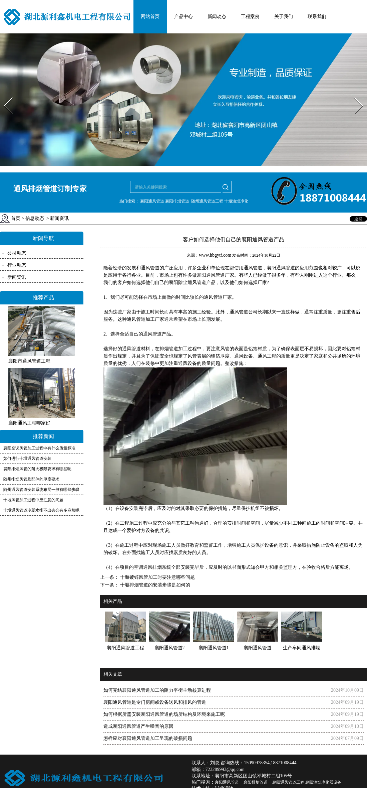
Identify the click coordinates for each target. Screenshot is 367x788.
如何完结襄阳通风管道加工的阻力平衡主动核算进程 (157, 690)
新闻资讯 (16, 277)
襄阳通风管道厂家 (215, 275)
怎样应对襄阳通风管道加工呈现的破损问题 (147, 738)
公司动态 (16, 253)
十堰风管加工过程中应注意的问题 (33, 500)
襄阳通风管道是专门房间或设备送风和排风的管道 (154, 702)
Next (354, 95)
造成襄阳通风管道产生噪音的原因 (138, 726)
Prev (4, 95)
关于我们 (283, 16)
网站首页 (150, 16)
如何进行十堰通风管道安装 (27, 458)
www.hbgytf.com (215, 255)
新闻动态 (217, 16)
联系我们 (317, 16)
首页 (15, 218)
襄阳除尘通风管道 (187, 282)
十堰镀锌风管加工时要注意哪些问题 (157, 577)
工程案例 (250, 16)
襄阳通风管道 (281, 267)
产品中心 (183, 16)
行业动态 (16, 265)
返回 (358, 219)
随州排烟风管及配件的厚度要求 (31, 479)
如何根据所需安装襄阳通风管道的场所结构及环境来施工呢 (164, 714)
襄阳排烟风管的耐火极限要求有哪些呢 (37, 469)
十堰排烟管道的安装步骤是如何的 (154, 584)
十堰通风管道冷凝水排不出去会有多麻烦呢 (41, 510)
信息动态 (34, 218)
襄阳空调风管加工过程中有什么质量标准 (39, 448)
